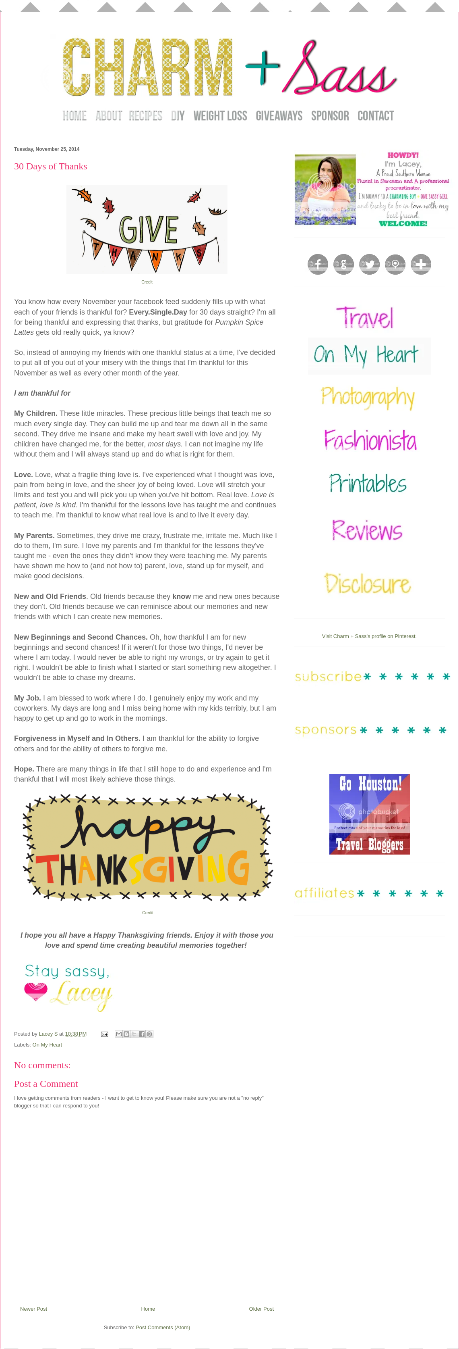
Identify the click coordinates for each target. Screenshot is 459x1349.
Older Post (261, 1309)
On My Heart (47, 1045)
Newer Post (33, 1309)
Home (148, 1309)
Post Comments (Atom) (163, 1327)
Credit (147, 282)
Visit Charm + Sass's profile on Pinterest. (369, 636)
